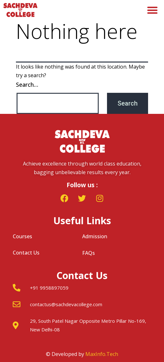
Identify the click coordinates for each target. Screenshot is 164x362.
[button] (152, 10)
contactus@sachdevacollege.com (66, 304)
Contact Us (26, 252)
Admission (94, 236)
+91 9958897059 (49, 287)
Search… (27, 84)
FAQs (88, 252)
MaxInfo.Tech (101, 354)
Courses (22, 236)
